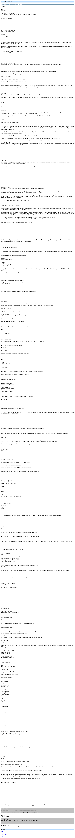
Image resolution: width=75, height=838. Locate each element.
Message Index (5, 831)
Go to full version (5, 836)
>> (6, 6)
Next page (4, 834)
